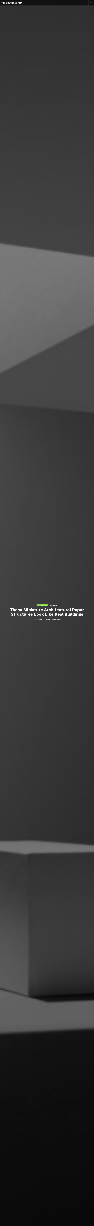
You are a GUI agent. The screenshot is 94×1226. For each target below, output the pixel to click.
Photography (42, 605)
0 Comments (56, 619)
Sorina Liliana (38, 619)
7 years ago (47, 619)
